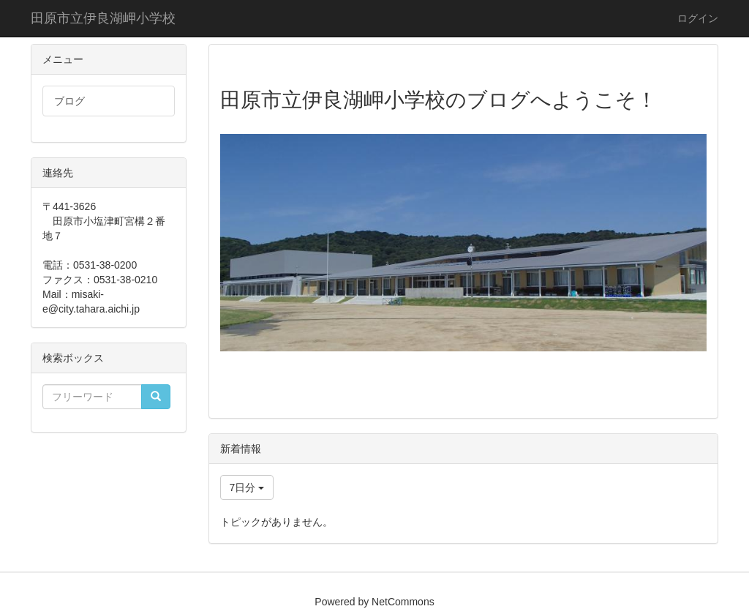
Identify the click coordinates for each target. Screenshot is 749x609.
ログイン (697, 18)
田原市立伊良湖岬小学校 (103, 18)
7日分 (247, 487)
